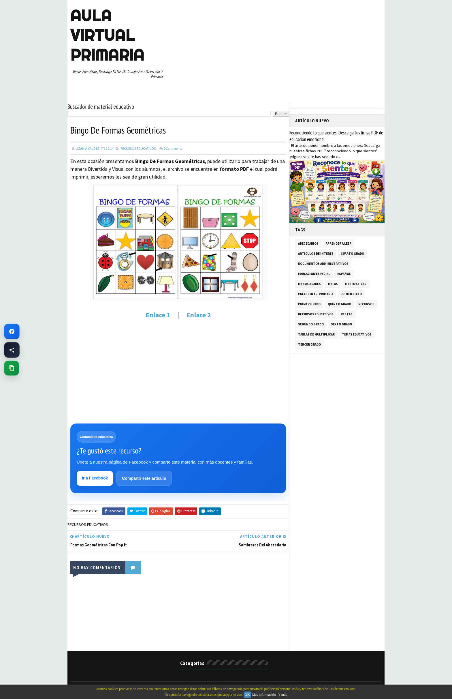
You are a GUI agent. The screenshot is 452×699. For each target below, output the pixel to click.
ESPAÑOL (344, 274)
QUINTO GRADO (339, 304)
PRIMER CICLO (351, 294)
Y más (282, 695)
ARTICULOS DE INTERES (316, 254)
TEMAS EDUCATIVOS (357, 334)
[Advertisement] (178, 375)
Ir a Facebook (95, 478)
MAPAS (333, 284)
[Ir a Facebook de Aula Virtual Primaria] (12, 331)
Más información (264, 695)
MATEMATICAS (355, 284)
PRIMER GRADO (309, 304)
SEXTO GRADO (341, 324)
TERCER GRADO (309, 344)
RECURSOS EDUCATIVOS (138, 148)
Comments (172, 148)
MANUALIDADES (309, 284)
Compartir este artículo (144, 478)
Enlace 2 (198, 314)
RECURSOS (366, 304)
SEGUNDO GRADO (311, 324)
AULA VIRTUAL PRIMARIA (107, 35)
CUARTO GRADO (352, 254)
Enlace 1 (159, 314)
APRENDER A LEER (338, 243)
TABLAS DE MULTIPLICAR (316, 334)
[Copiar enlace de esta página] (11, 368)
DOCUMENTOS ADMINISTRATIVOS (323, 264)
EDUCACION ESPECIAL (314, 274)
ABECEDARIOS (308, 243)
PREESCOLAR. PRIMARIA (315, 294)
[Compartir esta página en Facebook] (12, 350)
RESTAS (347, 314)
